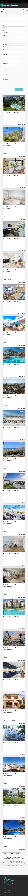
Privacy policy (7, 890)
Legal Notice (7, 888)
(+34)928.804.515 (8, 884)
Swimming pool (7, 83)
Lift (4, 69)
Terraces (5, 79)
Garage (5, 74)
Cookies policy (7, 892)
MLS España (7, 879)
